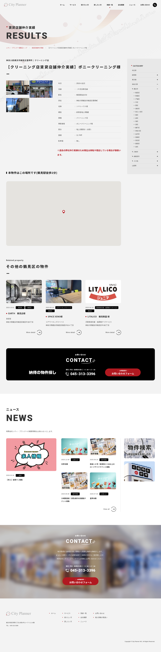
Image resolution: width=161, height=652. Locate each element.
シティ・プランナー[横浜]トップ (16, 48)
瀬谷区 (137, 108)
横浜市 (136, 89)
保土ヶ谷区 (139, 112)
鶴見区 (137, 92)
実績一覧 (110, 5)
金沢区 (137, 134)
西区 (136, 105)
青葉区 (137, 96)
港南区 (137, 137)
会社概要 (121, 5)
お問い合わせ (145, 5)
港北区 (137, 140)
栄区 (136, 124)
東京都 (134, 79)
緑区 (136, 118)
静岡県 (134, 75)
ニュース (132, 5)
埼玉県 (134, 70)
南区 (136, 115)
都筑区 (137, 143)
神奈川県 (135, 84)
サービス (73, 5)
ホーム (62, 5)
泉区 (136, 147)
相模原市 (137, 156)
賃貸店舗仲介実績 (37, 48)
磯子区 (137, 127)
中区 (136, 102)
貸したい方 (98, 5)
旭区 (136, 121)
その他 (136, 161)
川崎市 (136, 152)
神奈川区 (138, 131)
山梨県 (134, 165)
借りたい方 (85, 5)
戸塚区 (137, 99)
